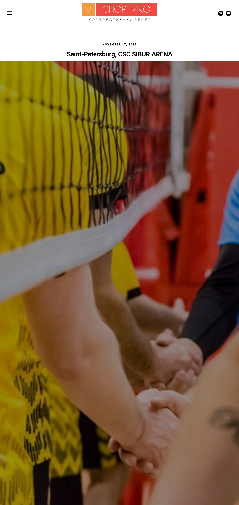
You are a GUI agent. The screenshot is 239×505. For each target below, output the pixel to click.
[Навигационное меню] (9, 13)
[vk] (220, 14)
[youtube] (228, 14)
